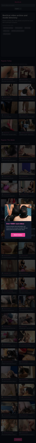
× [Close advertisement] (29, 206)
